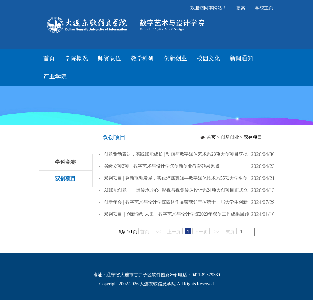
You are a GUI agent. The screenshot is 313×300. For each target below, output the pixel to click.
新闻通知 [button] (241, 58)
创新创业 (230, 137)
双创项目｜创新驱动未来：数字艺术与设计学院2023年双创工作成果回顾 (176, 214)
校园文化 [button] (208, 58)
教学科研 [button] (142, 58)
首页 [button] (49, 58)
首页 (211, 137)
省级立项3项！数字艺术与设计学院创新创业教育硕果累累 (161, 166)
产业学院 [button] (55, 76)
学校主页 (264, 8)
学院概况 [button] (76, 58)
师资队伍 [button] (109, 58)
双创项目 (65, 178)
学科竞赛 (65, 162)
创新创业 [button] (175, 58)
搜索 (240, 8)
